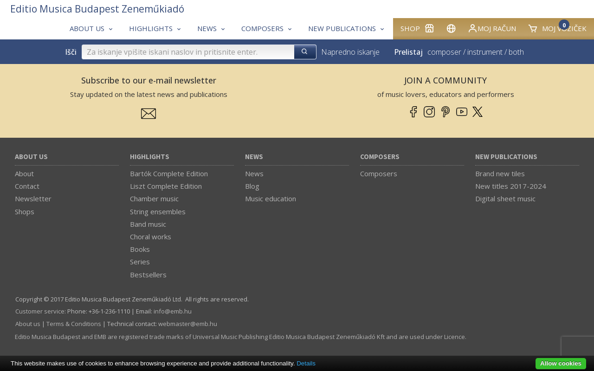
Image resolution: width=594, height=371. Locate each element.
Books (140, 249)
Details (306, 363)
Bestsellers (148, 274)
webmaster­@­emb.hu (187, 324)
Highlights (149, 157)
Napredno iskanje (350, 52)
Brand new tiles (500, 173)
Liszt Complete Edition (166, 186)
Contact (27, 186)
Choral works (150, 236)
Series (140, 261)
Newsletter (33, 198)
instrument (485, 52)
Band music (148, 224)
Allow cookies (560, 363)
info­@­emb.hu (173, 311)
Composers (380, 157)
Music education (270, 198)
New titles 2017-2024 (510, 186)
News (254, 157)
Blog (252, 186)
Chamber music (154, 198)
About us (31, 157)
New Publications (506, 157)
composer (444, 52)
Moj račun (491, 28)
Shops (24, 211)
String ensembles (158, 211)
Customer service (40, 311)
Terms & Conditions (73, 324)
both (516, 52)
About (24, 173)
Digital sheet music (505, 198)
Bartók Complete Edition (169, 173)
